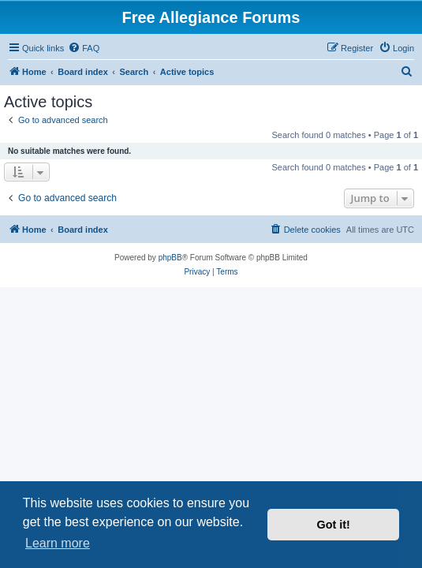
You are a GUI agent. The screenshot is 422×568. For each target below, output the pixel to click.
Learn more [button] (57, 543)
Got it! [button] (333, 524)
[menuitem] (83, 48)
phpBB (170, 257)
